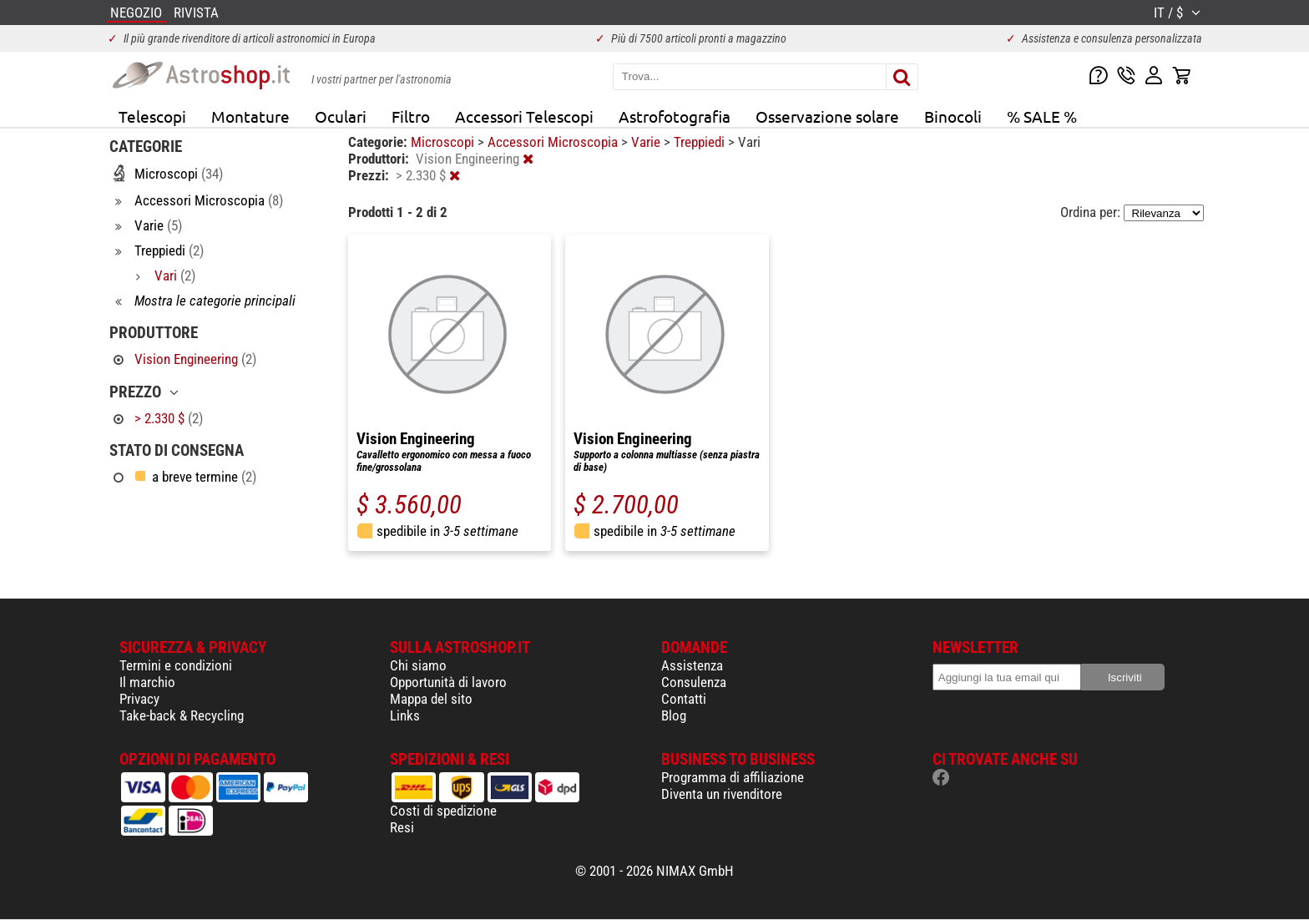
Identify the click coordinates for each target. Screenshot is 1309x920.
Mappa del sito (431, 698)
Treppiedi (701, 142)
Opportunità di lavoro (448, 682)
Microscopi (444, 142)
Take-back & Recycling (181, 715)
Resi (402, 827)
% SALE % (1042, 116)
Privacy (139, 698)
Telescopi (152, 116)
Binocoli (953, 116)
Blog (673, 715)
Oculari (340, 116)
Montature (250, 116)
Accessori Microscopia (554, 142)
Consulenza (693, 682)
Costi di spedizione (443, 810)
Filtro (411, 116)
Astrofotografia (674, 116)
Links (405, 715)
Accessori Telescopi (524, 116)
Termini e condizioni (175, 665)
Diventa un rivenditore (721, 794)
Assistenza (692, 665)
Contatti (683, 698)
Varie (647, 142)
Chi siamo (418, 665)
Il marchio (147, 682)
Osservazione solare (827, 116)
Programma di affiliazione (732, 777)
